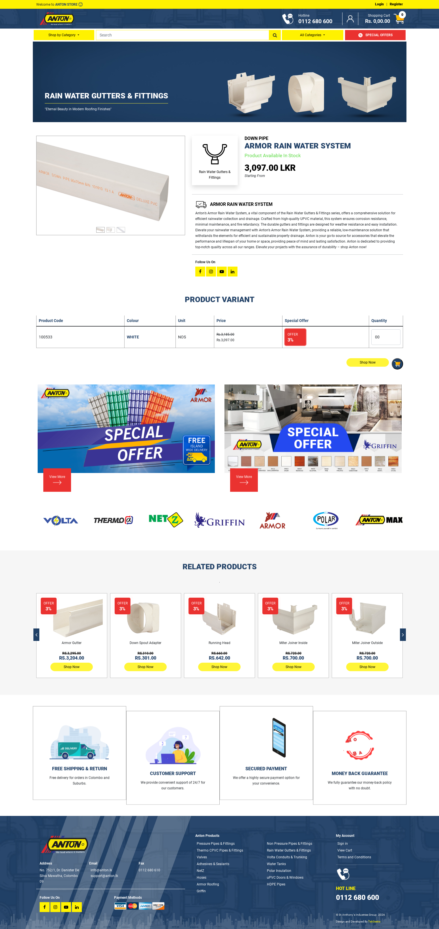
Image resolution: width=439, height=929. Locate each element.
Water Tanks (276, 864)
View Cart (344, 850)
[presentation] (36, 634)
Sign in (342, 844)
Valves (202, 857)
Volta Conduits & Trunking (287, 857)
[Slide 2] (110, 227)
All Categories (311, 35)
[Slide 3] (121, 227)
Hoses (201, 878)
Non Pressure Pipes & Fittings (289, 844)
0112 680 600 (357, 897)
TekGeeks (374, 921)
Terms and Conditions (354, 857)
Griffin (201, 891)
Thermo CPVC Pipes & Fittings (220, 850)
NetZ (200, 871)
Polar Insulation (279, 871)
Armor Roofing (208, 884)
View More (57, 456)
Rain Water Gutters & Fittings (289, 850)
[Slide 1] (100, 227)
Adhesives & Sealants (213, 864)
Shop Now (72, 667)
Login (379, 4)
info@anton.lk (101, 870)
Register (396, 4)
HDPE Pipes (276, 884)
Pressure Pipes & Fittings (216, 844)
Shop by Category (62, 35)
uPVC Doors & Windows (285, 878)
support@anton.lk (104, 876)
